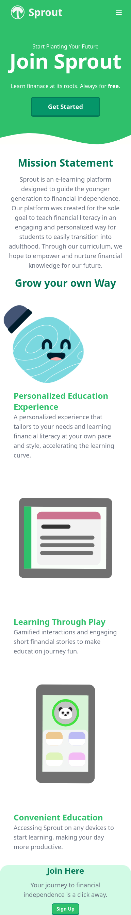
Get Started (65, 106)
